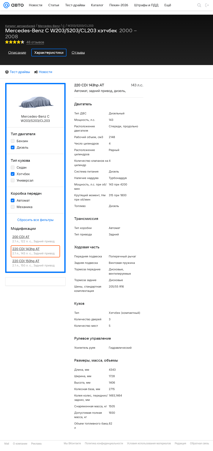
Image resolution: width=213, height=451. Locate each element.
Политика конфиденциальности (104, 443)
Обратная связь (199, 443)
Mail (6, 443)
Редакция (180, 443)
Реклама (36, 443)
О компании (20, 443)
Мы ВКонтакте (72, 443)
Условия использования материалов (149, 443)
